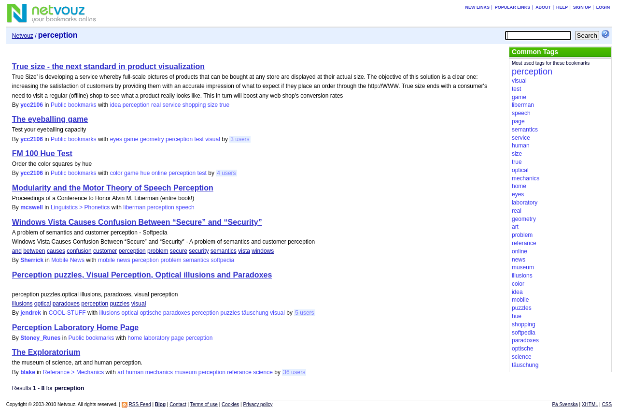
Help (562, 7)
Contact (177, 404)
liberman (134, 207)
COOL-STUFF (67, 312)
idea (115, 105)
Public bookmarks (74, 105)
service (171, 105)
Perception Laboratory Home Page (75, 327)
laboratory (156, 338)
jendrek (30, 312)
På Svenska (564, 404)
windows (263, 251)
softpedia (222, 260)
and (17, 251)
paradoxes (66, 303)
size (213, 105)
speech (185, 207)
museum (185, 372)
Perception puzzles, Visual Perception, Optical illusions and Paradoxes (142, 275)
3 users (239, 139)
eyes (116, 139)
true (225, 105)
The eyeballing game (50, 119)
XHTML (590, 404)
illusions (22, 303)
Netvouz (22, 35)
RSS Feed (140, 404)
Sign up (582, 7)
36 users (294, 372)
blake (27, 372)
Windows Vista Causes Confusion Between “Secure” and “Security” (137, 222)
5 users (304, 312)
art (120, 372)
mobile (106, 260)
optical (42, 303)
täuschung (254, 312)
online (159, 173)
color (116, 173)
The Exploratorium (46, 352)
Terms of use (204, 404)
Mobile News (67, 260)
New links (477, 7)
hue (145, 173)
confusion (79, 251)
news (123, 260)
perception (136, 105)
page (177, 338)
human (135, 372)
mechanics (159, 372)
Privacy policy (257, 404)
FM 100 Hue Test (42, 153)
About (543, 7)
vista (244, 251)
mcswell (31, 207)
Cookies (230, 404)
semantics (224, 251)
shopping (194, 105)
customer (105, 251)
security (199, 251)
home (134, 338)
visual (212, 139)
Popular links (513, 7)
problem (157, 251)
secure (178, 251)
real (156, 105)
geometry (152, 139)
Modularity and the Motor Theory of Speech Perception (112, 188)
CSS (607, 404)
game (131, 139)
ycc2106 (31, 105)
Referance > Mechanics (73, 372)
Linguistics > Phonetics (80, 207)
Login (603, 7)
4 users (226, 173)
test (198, 139)
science (263, 372)
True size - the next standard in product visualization (108, 66)
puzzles (120, 303)
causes (56, 251)
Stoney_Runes (40, 338)
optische (151, 312)
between (34, 251)
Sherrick (31, 260)
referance (239, 372)
